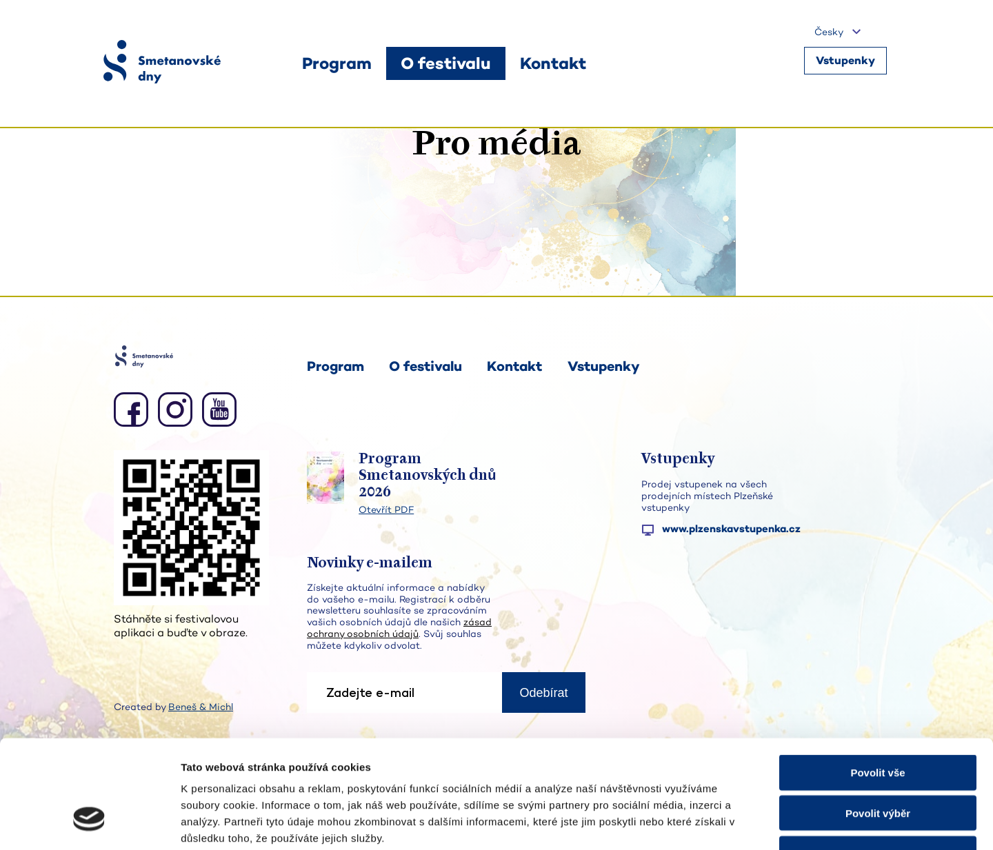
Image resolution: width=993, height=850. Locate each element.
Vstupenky (845, 62)
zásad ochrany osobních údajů (399, 628)
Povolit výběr (877, 721)
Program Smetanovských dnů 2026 (427, 476)
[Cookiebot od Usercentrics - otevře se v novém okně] (89, 823)
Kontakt (514, 366)
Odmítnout (878, 762)
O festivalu (425, 366)
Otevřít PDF (386, 510)
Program (335, 366)
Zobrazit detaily (729, 823)
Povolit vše (877, 681)
